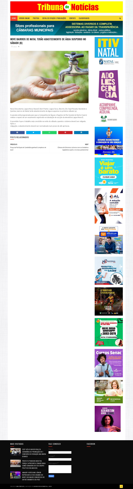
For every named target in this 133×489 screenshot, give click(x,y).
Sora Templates (20, 486)
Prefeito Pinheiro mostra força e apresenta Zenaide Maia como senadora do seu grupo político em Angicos (34, 464)
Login (50, 486)
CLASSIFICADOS (84, 18)
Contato (72, 18)
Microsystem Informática (41, 486)
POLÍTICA (36, 18)
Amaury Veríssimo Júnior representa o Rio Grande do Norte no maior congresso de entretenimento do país (33, 476)
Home (14, 18)
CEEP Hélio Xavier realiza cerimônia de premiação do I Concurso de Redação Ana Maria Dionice (34, 453)
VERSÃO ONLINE (24, 18)
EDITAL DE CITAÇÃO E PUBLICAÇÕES (54, 18)
